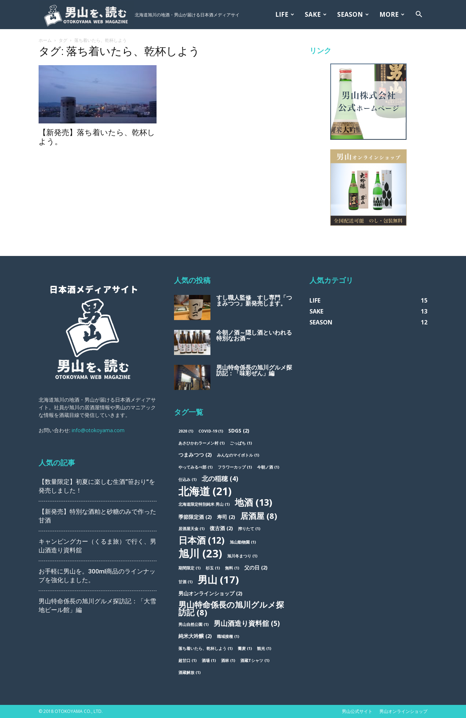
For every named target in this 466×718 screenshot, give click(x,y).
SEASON (353, 14)
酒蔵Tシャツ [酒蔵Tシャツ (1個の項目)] (254, 660)
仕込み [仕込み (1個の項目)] (187, 479)
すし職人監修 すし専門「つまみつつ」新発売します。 (254, 300)
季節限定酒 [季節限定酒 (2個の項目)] (195, 516)
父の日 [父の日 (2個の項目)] (256, 567)
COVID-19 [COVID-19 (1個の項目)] (210, 431)
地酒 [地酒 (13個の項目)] (253, 502)
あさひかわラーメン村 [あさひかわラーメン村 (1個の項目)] (201, 443)
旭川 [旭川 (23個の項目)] (200, 553)
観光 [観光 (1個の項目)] (264, 648)
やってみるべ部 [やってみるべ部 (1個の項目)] (195, 467)
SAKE (316, 14)
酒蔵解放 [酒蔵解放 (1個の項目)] (189, 672)
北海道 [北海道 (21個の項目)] (205, 491)
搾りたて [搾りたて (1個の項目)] (249, 528)
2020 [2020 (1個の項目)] (185, 431)
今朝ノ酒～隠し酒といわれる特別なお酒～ (254, 335)
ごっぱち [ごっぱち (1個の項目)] (241, 443)
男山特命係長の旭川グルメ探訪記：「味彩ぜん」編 (254, 370)
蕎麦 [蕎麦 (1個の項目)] (245, 648)
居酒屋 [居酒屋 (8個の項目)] (258, 516)
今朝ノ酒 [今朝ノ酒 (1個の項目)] (268, 467)
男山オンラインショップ (403, 711)
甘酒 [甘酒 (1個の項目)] (185, 581)
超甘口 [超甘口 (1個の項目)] (187, 660)
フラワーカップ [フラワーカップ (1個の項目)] (235, 467)
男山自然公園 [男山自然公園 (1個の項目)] (193, 624)
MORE (391, 14)
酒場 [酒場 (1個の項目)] (209, 660)
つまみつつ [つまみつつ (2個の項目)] (195, 454)
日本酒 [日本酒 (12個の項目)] (201, 540)
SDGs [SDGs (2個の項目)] (238, 430)
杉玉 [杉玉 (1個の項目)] (213, 568)
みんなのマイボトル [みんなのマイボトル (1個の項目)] (238, 455)
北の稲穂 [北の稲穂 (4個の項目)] (220, 478)
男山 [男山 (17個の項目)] (218, 579)
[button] (418, 15)
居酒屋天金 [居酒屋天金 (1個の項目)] (191, 528)
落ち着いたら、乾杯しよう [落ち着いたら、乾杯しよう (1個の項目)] (205, 648)
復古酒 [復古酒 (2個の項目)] (221, 528)
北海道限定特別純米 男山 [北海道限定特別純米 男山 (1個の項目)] (204, 504)
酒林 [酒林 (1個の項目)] (228, 660)
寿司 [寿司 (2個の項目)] (226, 516)
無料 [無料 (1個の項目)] (232, 568)
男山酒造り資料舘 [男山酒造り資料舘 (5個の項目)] (247, 623)
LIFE (284, 14)
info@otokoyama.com (98, 430)
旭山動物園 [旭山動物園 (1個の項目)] (243, 542)
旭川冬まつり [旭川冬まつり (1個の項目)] (242, 556)
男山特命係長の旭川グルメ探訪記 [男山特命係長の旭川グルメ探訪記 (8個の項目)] (231, 608)
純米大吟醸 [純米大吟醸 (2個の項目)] (195, 635)
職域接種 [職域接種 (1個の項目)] (228, 636)
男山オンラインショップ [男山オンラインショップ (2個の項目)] (210, 593)
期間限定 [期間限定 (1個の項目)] (189, 568)
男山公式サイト (357, 711)
